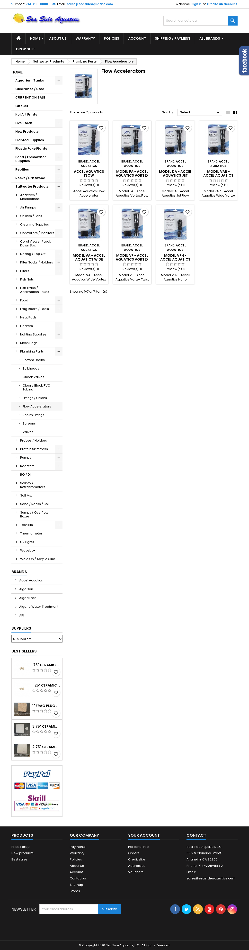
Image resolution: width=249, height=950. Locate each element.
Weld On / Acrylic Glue (37, 559)
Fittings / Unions (35, 398)
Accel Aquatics (30, 580)
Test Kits (26, 525)
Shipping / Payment (172, 38)
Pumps (25, 457)
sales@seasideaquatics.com (90, 4)
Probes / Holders (33, 440)
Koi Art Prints (26, 114)
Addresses (136, 865)
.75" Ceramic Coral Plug (46, 665)
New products (22, 853)
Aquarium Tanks (29, 80)
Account (137, 38)
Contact (196, 835)
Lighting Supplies (33, 334)
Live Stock (23, 123)
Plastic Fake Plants (31, 148)
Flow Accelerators (37, 406)
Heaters (26, 326)
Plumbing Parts (32, 351)
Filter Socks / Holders (36, 262)
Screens (29, 423)
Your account (144, 835)
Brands (19, 572)
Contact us (78, 878)
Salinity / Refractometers (32, 485)
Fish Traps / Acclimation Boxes (34, 290)
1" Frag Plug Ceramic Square (46, 706)
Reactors (27, 466)
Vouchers (135, 872)
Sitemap (76, 884)
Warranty (85, 38)
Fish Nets (27, 279)
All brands (209, 38)
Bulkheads (31, 368)
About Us (58, 38)
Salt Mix (26, 495)
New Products (26, 131)
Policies (111, 38)
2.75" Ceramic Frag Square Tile (46, 747)
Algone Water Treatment (38, 606)
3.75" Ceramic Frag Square (46, 726)
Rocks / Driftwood (30, 178)
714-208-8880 (37, 4)
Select (200, 113)
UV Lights (27, 542)
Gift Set (21, 106)
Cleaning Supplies (34, 224)
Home (35, 38)
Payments (78, 846)
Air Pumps (28, 207)
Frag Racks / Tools (34, 309)
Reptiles (22, 169)
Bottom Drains (34, 360)
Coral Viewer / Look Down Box (35, 243)
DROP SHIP (25, 49)
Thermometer (31, 533)
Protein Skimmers (34, 449)
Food (24, 300)
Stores (75, 891)
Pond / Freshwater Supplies (30, 159)
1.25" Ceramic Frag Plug (46, 685)
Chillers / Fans (31, 216)
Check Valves (33, 377)
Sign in (196, 4)
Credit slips (137, 859)
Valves (28, 432)
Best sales (19, 859)
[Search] (200, 21)
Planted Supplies (29, 140)
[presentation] (76, 925)
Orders (133, 853)
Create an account (222, 4)
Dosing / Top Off (32, 254)
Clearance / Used (29, 89)
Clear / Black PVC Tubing (36, 387)
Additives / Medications (30, 197)
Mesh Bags (28, 343)
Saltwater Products (31, 186)
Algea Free (27, 598)
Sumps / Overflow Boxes (34, 514)
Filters (24, 271)
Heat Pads (28, 317)
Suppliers (21, 628)
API (21, 615)
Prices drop (20, 846)
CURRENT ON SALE (30, 97)
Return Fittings (33, 415)
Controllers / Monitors (37, 233)
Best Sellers (24, 651)
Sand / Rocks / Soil (34, 504)
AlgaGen (25, 589)
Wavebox (27, 550)
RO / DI (25, 474)
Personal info (138, 846)
